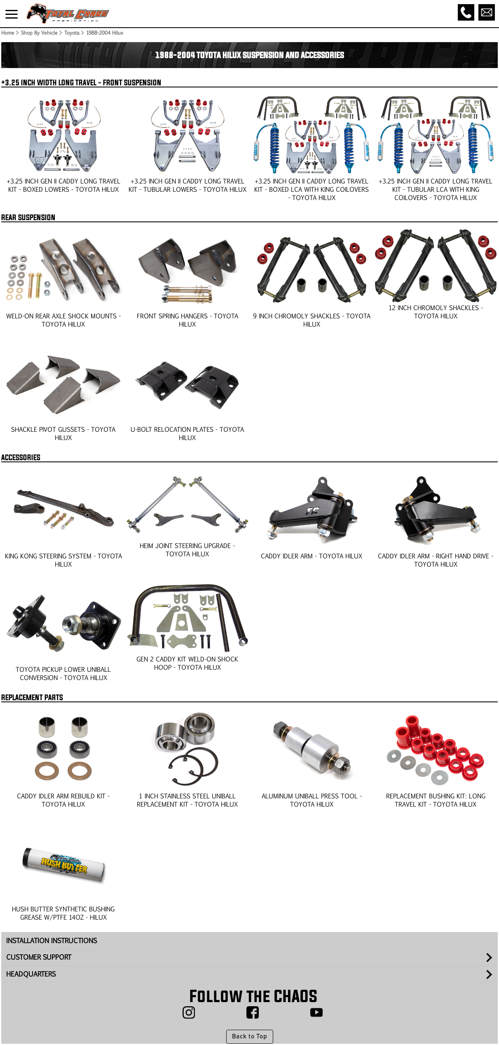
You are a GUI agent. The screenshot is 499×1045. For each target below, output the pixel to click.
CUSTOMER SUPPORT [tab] (38, 957)
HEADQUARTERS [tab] (31, 974)
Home (7, 32)
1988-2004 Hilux (104, 32)
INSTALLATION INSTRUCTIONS (51, 940)
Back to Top (249, 1036)
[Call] (466, 12)
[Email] (486, 12)
